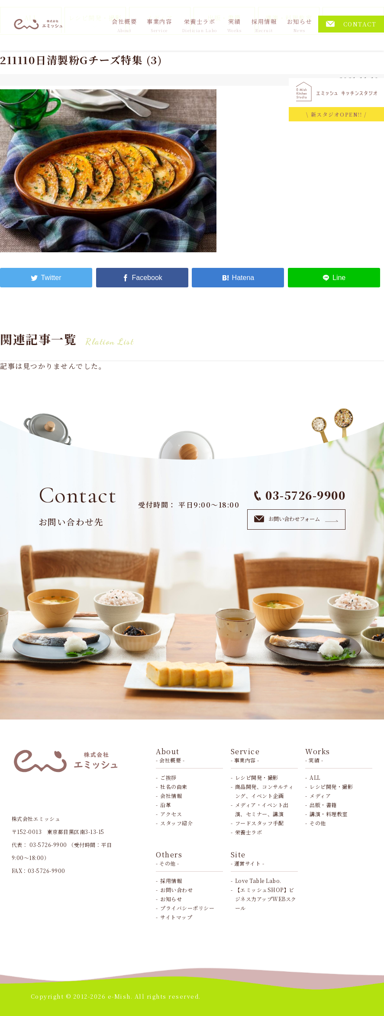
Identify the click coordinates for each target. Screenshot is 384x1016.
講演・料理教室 (329, 813)
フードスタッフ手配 (259, 823)
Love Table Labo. (258, 880)
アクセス (171, 813)
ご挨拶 (168, 777)
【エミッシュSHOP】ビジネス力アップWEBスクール (266, 899)
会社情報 (171, 795)
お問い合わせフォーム (296, 519)
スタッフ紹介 (176, 823)
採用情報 (264, 25)
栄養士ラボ (199, 25)
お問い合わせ (176, 889)
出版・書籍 (323, 804)
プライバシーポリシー (187, 908)
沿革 (165, 804)
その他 (318, 823)
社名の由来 (173, 786)
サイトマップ (176, 917)
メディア (320, 795)
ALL (315, 777)
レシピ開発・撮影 (256, 777)
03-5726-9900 (299, 495)
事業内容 (159, 25)
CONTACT (351, 24)
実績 (234, 25)
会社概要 (124, 25)
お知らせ (299, 25)
